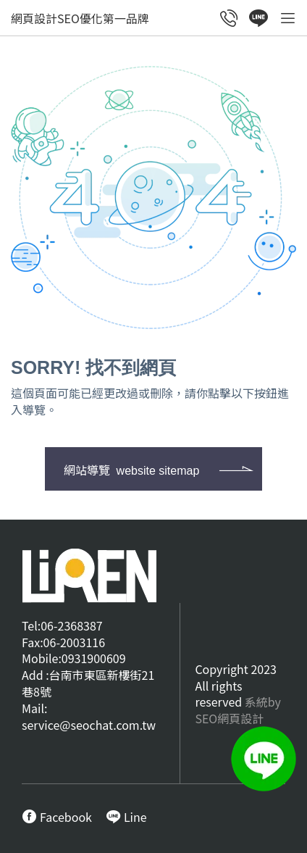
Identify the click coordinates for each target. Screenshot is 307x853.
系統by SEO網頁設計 (238, 710)
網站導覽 (131, 469)
